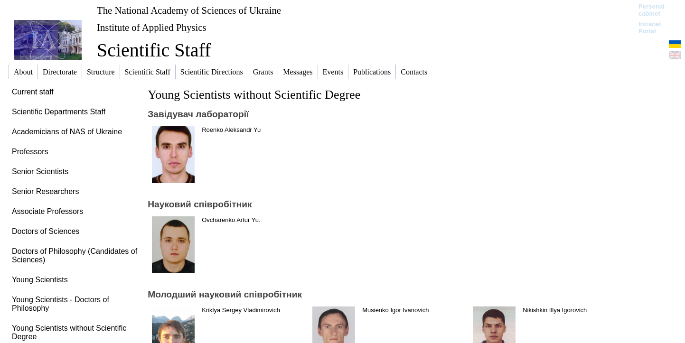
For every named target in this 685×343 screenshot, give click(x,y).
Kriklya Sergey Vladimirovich (241, 310)
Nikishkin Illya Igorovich (555, 310)
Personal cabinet (651, 10)
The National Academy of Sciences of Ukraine (189, 10)
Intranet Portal (649, 27)
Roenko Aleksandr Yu (231, 129)
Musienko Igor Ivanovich (395, 310)
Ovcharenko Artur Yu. (231, 219)
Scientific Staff (154, 50)
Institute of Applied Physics (151, 27)
